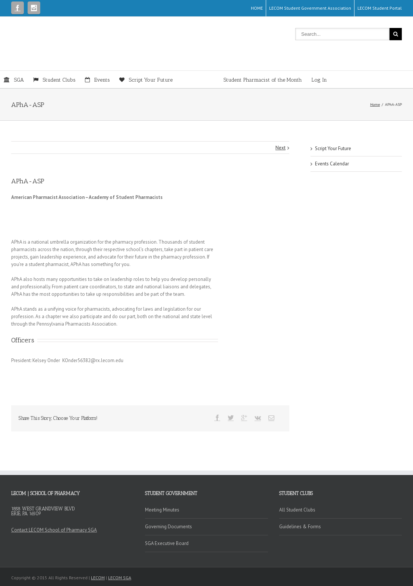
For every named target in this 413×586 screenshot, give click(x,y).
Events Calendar (332, 164)
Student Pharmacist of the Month (242, 80)
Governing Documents (168, 526)
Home (375, 104)
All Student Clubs (297, 510)
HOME (257, 8)
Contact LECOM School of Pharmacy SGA (54, 530)
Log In (319, 80)
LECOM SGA (119, 577)
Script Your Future (333, 148)
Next (280, 148)
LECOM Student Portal (379, 8)
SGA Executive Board (167, 543)
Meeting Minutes (162, 510)
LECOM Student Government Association (310, 8)
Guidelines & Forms (300, 526)
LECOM (98, 577)
